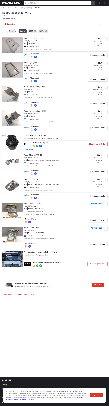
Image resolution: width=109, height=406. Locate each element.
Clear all (23, 31)
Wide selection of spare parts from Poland (40, 252)
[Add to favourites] (106, 39)
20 (99, 24)
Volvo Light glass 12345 (33, 38)
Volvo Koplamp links (31, 228)
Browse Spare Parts (97, 264)
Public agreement (8, 402)
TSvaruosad (34, 54)
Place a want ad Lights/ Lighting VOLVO (19, 294)
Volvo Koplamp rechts (32, 204)
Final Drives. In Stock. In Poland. (36, 135)
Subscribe (98, 285)
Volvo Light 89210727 (32, 179)
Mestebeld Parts (30, 219)
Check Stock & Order (97, 144)
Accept (96, 395)
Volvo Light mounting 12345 (35, 87)
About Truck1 (6, 380)
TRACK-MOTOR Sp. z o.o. (41, 143)
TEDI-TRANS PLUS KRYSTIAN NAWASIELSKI (47, 262)
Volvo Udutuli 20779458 (33, 155)
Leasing (4, 385)
